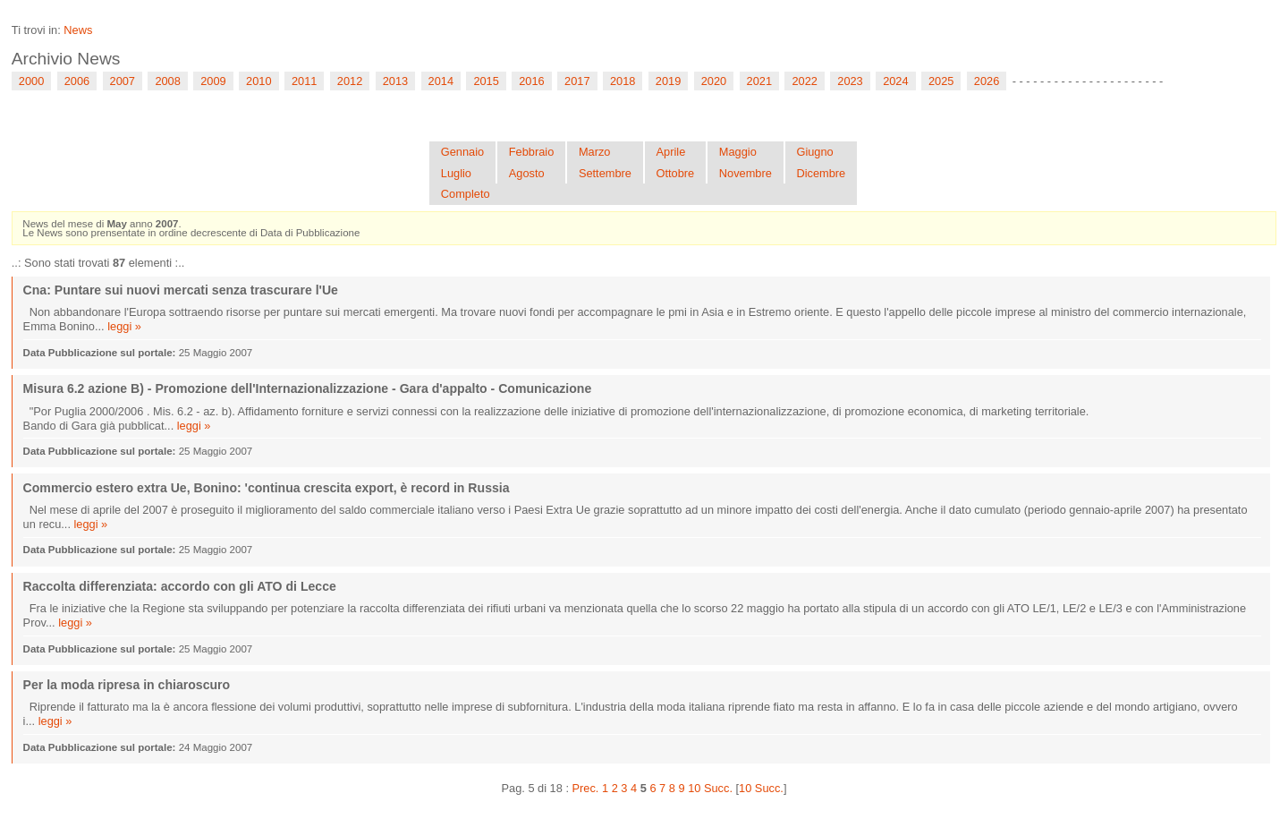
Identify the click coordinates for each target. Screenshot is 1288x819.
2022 (804, 81)
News (78, 30)
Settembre (605, 173)
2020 (713, 81)
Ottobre (676, 173)
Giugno (814, 151)
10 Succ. (761, 788)
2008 (167, 81)
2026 (986, 81)
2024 (895, 81)
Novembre (745, 173)
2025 (940, 81)
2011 (304, 81)
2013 (395, 81)
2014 (440, 81)
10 (694, 788)
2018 (622, 81)
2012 (349, 81)
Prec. (585, 788)
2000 (31, 81)
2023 (849, 81)
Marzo (595, 151)
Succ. (718, 788)
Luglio (456, 173)
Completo (465, 193)
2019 (668, 81)
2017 (576, 81)
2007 (122, 81)
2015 (485, 81)
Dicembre (820, 173)
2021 (759, 81)
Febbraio (532, 151)
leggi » (124, 326)
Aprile (671, 151)
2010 (258, 81)
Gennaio (462, 151)
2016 (531, 81)
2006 (76, 81)
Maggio (738, 151)
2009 (212, 81)
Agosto (527, 173)
